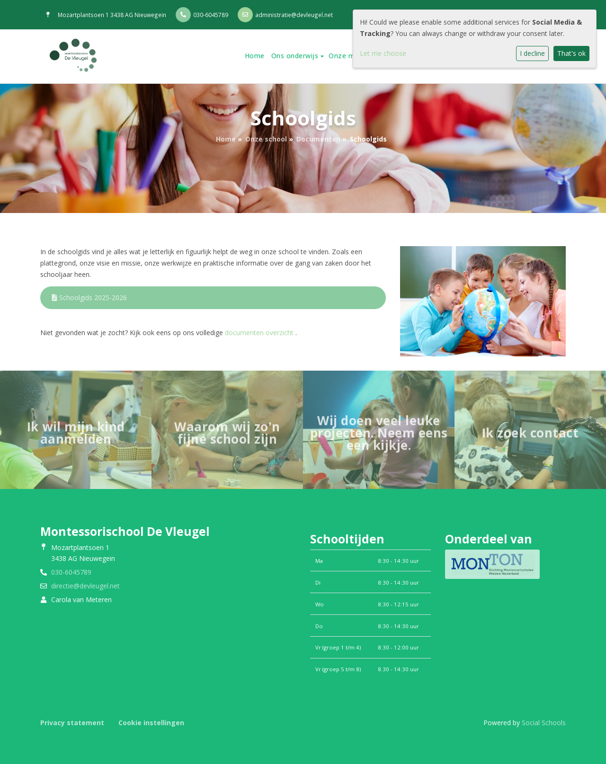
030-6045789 (210, 14)
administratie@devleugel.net (294, 14)
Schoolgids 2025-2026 (89, 297)
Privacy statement (72, 722)
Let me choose (383, 53)
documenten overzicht (259, 332)
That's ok (571, 53)
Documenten (318, 138)
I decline (532, 53)
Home (255, 55)
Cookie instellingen (151, 722)
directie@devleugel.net (85, 585)
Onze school (266, 138)
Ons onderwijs (296, 55)
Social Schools (544, 722)
